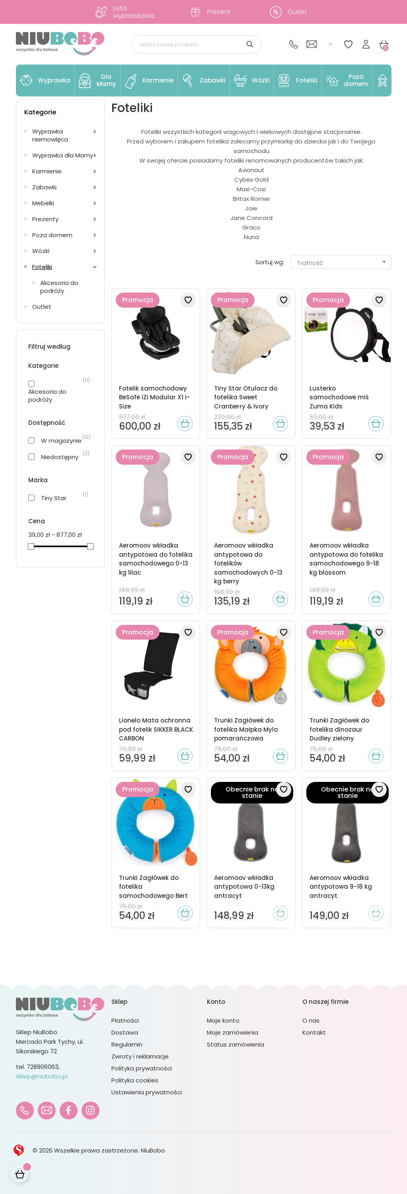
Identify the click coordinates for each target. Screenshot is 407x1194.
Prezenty (45, 219)
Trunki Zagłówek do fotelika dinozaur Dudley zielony (339, 729)
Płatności (125, 1020)
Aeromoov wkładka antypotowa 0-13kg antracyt (244, 887)
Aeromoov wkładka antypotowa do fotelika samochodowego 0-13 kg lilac (156, 559)
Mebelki (43, 203)
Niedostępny (59, 457)
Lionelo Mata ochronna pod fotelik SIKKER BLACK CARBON (156, 729)
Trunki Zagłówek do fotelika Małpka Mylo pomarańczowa (246, 729)
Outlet (41, 306)
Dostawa (124, 1032)
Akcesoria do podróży (59, 287)
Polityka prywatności (141, 1068)
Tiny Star (53, 498)
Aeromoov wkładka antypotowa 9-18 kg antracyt (341, 887)
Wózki (40, 251)
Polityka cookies (134, 1080)
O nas (310, 1020)
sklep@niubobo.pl (42, 1076)
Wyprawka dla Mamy (62, 155)
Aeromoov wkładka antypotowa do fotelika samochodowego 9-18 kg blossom (346, 559)
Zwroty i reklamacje (140, 1056)
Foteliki (42, 267)
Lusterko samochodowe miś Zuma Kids (339, 397)
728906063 (42, 1066)
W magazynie (61, 441)
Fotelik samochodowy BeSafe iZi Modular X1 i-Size (154, 397)
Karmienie (47, 171)
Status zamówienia (235, 1044)
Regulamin (126, 1044)
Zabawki (44, 187)
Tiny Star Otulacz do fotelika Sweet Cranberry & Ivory (245, 397)
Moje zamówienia (232, 1032)
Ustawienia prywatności (146, 1092)
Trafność (342, 263)
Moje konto (223, 1020)
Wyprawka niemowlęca (50, 135)
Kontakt (314, 1032)
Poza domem (52, 235)
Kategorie (40, 112)
